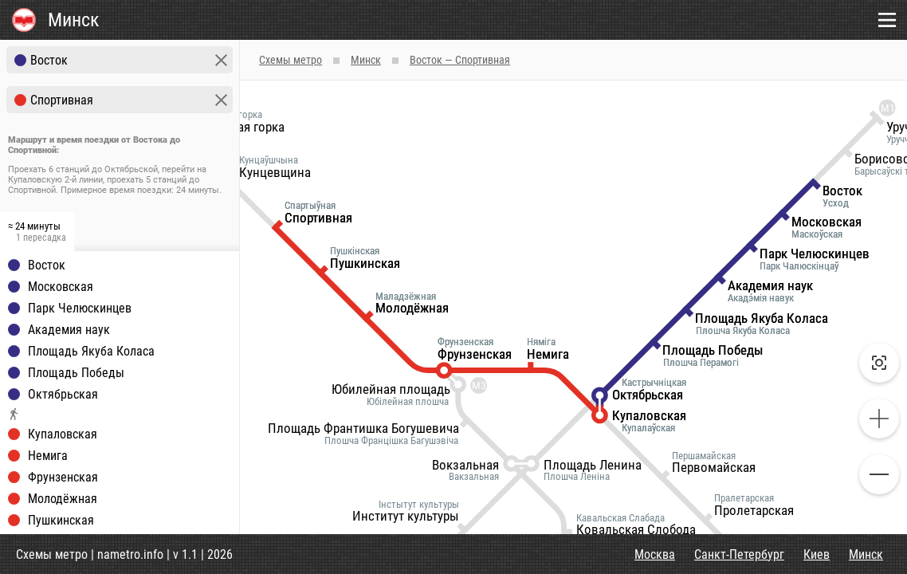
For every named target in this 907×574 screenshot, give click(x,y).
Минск (866, 554)
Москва (654, 554)
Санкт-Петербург (739, 554)
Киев (816, 554)
